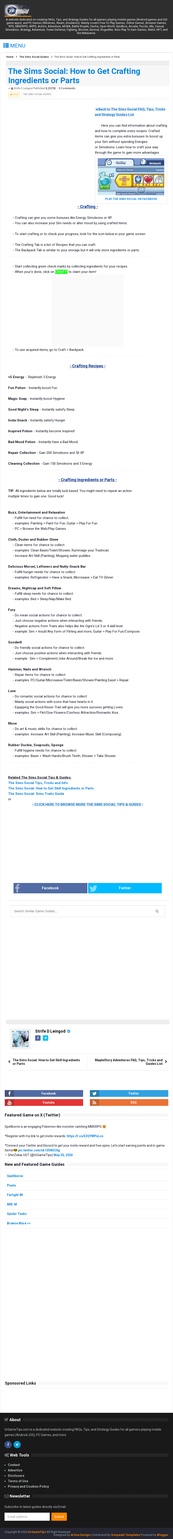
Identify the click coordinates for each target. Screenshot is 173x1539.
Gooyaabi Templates (125, 1535)
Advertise (15, 1470)
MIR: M (12, 1204)
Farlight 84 (15, 1195)
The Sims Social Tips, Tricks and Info (38, 783)
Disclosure (16, 1475)
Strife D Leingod (50, 1031)
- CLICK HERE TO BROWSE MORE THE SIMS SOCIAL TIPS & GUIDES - (87, 805)
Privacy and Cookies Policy (28, 1486)
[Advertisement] (41, 141)
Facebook (54, 888)
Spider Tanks (17, 1214)
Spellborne (15, 1176)
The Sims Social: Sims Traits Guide (36, 794)
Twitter (104, 888)
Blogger (162, 1535)
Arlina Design (80, 1535)
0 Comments (67, 88)
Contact (14, 1465)
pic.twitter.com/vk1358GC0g (39, 1150)
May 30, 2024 (63, 1155)
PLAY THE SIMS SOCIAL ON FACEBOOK (131, 199)
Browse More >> (19, 1223)
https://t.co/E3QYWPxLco (85, 1136)
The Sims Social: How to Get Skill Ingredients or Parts (51, 788)
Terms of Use (18, 1481)
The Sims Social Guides (37, 94)
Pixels (11, 1185)
